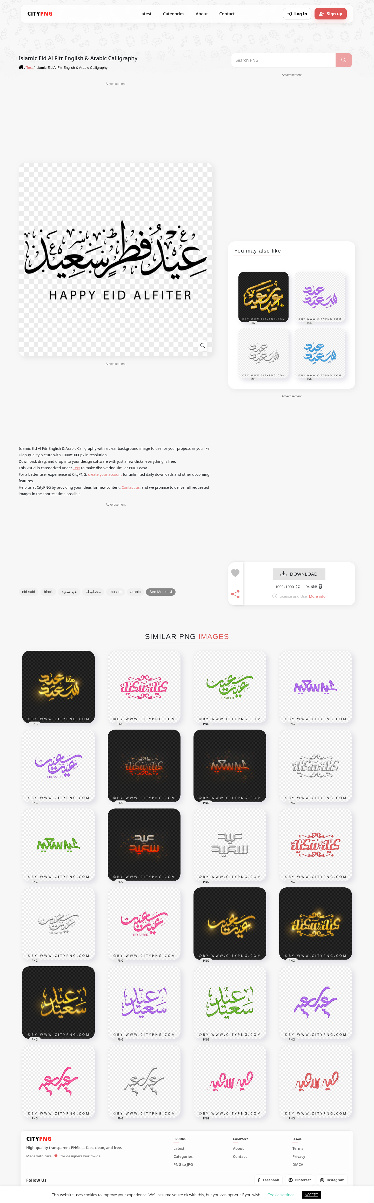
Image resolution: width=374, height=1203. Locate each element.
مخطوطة (93, 592)
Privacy (298, 1156)
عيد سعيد (69, 592)
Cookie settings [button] (281, 1194)
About (202, 14)
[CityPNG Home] (40, 13)
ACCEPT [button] (311, 1194)
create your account (105, 474)
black (48, 592)
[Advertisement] (115, 122)
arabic (135, 592)
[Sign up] (331, 13)
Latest (145, 14)
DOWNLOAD (299, 574)
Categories (173, 14)
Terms (297, 1148)
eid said (28, 592)
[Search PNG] (283, 60)
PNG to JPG (183, 1164)
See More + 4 (160, 592)
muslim (116, 592)
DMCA (297, 1164)
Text (76, 467)
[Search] (344, 60)
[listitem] (268, 1180)
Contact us (131, 487)
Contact (227, 14)
